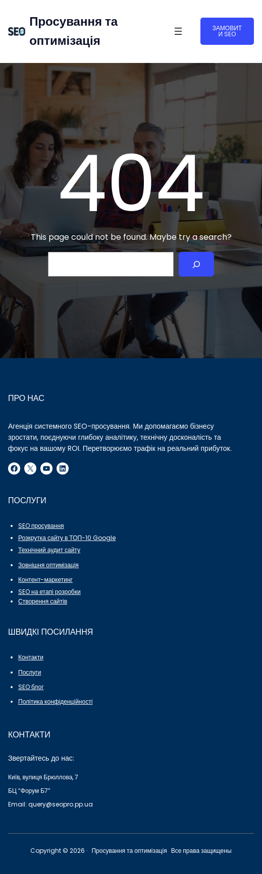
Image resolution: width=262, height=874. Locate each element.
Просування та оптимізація (129, 850)
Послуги (29, 672)
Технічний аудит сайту (49, 550)
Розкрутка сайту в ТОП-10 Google (67, 537)
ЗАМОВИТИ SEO (227, 31)
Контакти (30, 657)
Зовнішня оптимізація (48, 565)
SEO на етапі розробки (49, 591)
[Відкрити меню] (178, 31)
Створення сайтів (42, 601)
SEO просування (41, 525)
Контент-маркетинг (45, 579)
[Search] (197, 264)
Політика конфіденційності (55, 701)
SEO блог (31, 687)
